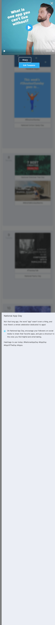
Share (25, 60)
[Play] (4, 51)
